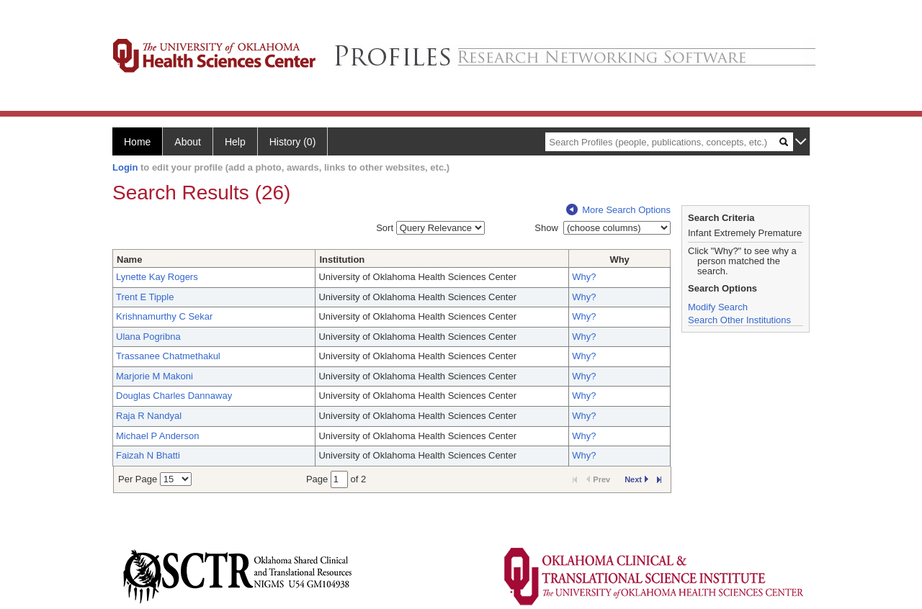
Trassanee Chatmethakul (168, 356)
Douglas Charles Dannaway (174, 395)
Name (129, 259)
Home (137, 142)
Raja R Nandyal (149, 415)
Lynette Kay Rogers (157, 276)
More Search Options (618, 209)
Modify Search (718, 307)
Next (636, 479)
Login (125, 167)
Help (235, 142)
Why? (584, 276)
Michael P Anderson (157, 435)
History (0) (292, 142)
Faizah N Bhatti (148, 455)
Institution (341, 259)
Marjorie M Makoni (154, 376)
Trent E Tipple (145, 297)
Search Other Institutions (739, 320)
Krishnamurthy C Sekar (164, 316)
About (187, 142)
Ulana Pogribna (148, 336)
